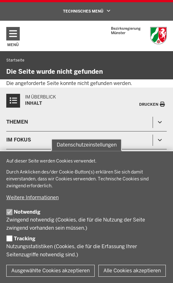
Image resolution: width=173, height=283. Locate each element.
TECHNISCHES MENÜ (95, 11)
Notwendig (27, 212)
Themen (17, 122)
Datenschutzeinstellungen (87, 145)
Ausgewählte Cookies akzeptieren (50, 270)
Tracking (24, 238)
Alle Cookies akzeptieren (132, 270)
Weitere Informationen (32, 197)
